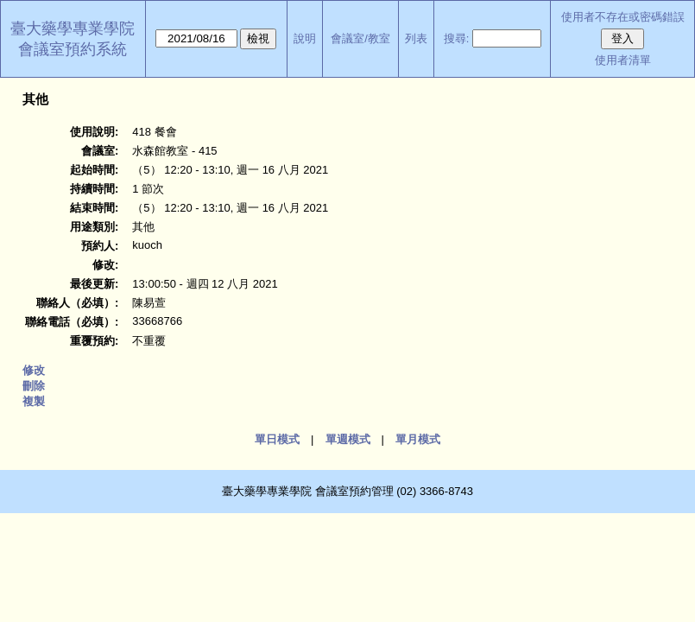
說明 (305, 38)
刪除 (33, 385)
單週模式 (347, 439)
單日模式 (277, 439)
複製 (33, 401)
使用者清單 (623, 60)
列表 (416, 38)
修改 (33, 370)
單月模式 (417, 439)
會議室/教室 (360, 38)
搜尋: (457, 38)
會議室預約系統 (72, 49)
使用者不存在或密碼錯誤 (623, 16)
